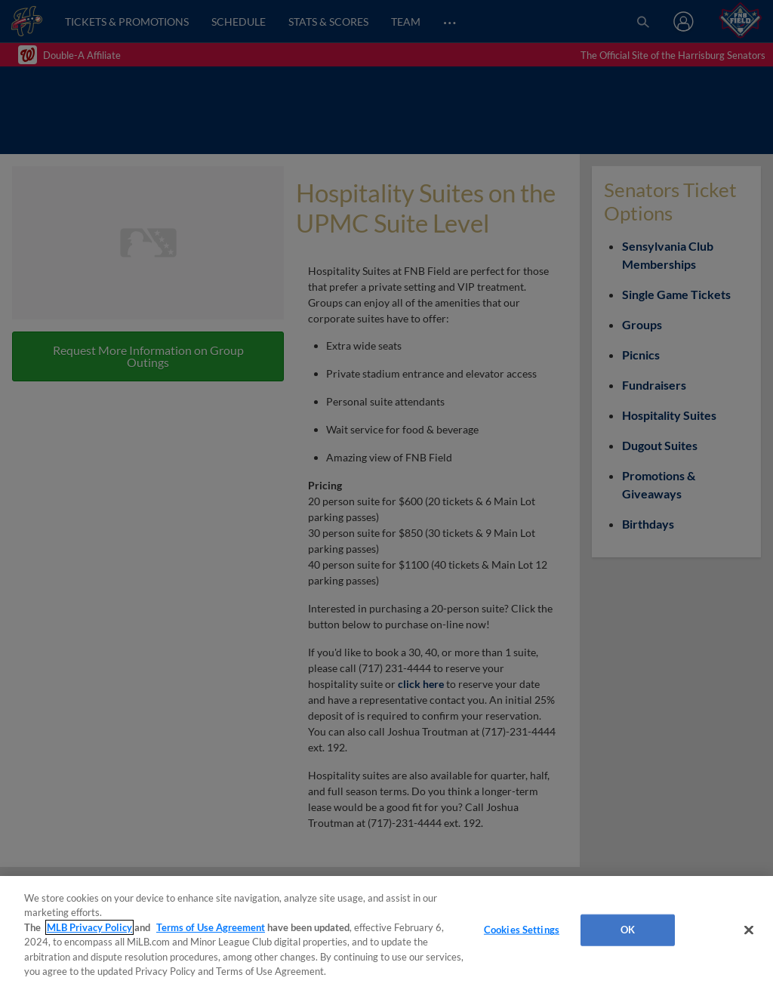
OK (628, 930)
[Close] (748, 930)
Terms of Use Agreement (210, 927)
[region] (386, 931)
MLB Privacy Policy (89, 927)
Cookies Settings (521, 930)
